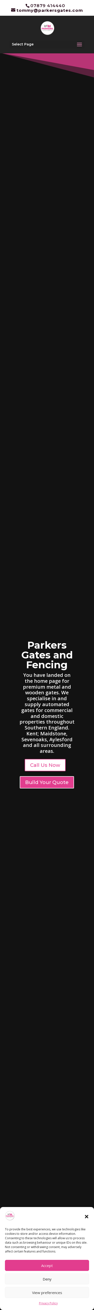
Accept (47, 1265)
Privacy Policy (48, 1303)
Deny (47, 1279)
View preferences (47, 1292)
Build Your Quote (47, 782)
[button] (86, 1216)
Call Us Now (45, 765)
